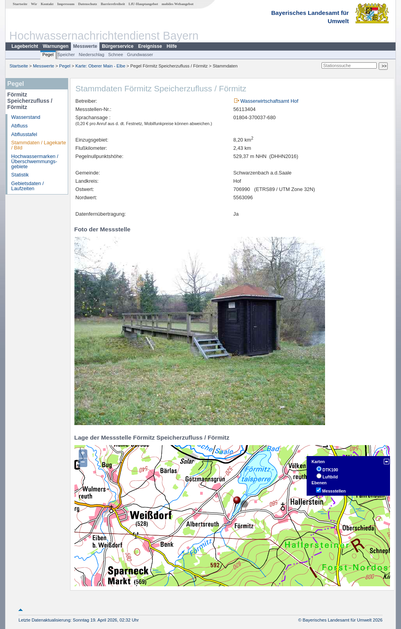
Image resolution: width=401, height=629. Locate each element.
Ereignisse (150, 46)
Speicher (66, 54)
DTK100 (330, 469)
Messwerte (85, 46)
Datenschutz (87, 4)
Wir (34, 4)
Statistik (20, 175)
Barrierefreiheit (113, 4)
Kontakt (47, 4)
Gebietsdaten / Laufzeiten (27, 185)
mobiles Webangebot (177, 4)
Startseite (20, 4)
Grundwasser (140, 54)
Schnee (115, 54)
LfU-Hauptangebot (143, 4)
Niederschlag (91, 54)
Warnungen (56, 46)
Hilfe (172, 46)
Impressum (65, 4)
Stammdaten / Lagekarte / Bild (38, 145)
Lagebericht (24, 46)
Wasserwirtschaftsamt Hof (269, 101)
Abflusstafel (24, 134)
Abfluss (19, 126)
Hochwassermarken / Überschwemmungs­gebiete (34, 161)
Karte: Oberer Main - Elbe (100, 66)
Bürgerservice (118, 46)
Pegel (48, 54)
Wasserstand (25, 117)
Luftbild (330, 476)
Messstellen (334, 491)
